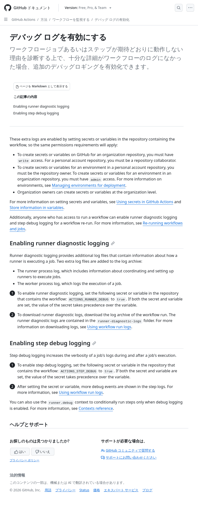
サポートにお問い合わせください (128, 457)
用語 (48, 490)
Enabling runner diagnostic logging (62, 243)
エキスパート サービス (121, 490)
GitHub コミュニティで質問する (128, 450)
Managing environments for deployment (89, 185)
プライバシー (65, 490)
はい (20, 451)
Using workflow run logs (109, 326)
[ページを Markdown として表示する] (42, 86)
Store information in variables (37, 207)
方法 (44, 19)
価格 (96, 490)
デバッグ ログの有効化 (112, 19)
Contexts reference (96, 408)
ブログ (147, 490)
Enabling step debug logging (53, 343)
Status (84, 490)
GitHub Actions (23, 19)
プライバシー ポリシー (24, 460)
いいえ (42, 451)
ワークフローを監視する (71, 19)
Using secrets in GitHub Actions (144, 201)
